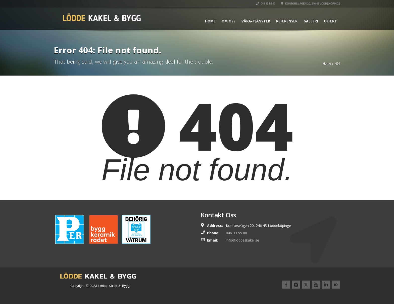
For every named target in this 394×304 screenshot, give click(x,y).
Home (210, 21)
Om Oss (228, 21)
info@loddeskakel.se (242, 240)
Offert (330, 21)
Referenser (287, 21)
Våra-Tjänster (255, 21)
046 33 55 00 (265, 3)
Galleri (311, 21)
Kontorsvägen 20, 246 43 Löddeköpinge (310, 3)
